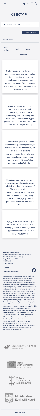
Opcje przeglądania (29, 32)
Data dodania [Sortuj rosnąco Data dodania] (25, 54)
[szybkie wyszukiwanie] (36, 4)
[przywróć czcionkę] (30, 4)
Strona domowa (12, 24)
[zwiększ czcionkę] (32, 4)
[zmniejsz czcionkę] (28, 4)
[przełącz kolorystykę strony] (24, 4)
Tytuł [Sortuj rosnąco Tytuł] (18, 48)
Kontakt (6, 268)
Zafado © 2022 (20, 412)
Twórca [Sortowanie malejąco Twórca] (29, 48)
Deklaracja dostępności (11, 271)
